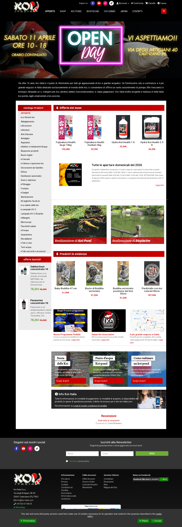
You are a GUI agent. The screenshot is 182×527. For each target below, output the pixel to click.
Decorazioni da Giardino (32, 167)
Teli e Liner (27, 243)
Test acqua (26, 247)
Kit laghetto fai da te (30, 201)
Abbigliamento (27, 121)
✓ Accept (156, 521)
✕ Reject (143, 521)
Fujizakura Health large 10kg (66, 143)
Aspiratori (25, 142)
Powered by (109, 423)
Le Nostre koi (28, 117)
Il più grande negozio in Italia (144, 334)
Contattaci (108, 479)
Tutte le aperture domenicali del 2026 (117, 165)
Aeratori (26, 130)
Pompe (25, 230)
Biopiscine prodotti (29, 151)
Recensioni (109, 482)
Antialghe (25, 138)
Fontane (25, 188)
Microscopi (26, 222)
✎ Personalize (28, 521)
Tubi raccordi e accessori (34, 251)
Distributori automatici (31, 176)
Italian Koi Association (103, 334)
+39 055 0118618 (24, 504)
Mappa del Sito (110, 487)
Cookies (64, 484)
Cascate (26, 159)
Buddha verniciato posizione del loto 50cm (123, 291)
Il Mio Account (88, 479)
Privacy (64, 482)
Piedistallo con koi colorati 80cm (152, 289)
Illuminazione (27, 197)
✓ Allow (164, 479)
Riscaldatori (26, 239)
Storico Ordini (88, 482)
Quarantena (26, 234)
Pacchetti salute (28, 226)
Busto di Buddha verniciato (94, 289)
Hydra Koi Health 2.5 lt (151, 143)
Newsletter (87, 487)
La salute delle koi (30, 205)
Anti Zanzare (27, 134)
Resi (106, 484)
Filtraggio (26, 184)
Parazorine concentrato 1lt (39, 301)
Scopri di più (62, 381)
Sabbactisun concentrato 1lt (39, 268)
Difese (24, 172)
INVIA (152, 453)
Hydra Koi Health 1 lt (123, 142)
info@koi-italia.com (24, 500)
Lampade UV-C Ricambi (32, 213)
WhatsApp (20, 507)
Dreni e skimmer (28, 180)
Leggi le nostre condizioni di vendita (90, 406)
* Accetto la (79, 461)
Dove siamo (66, 493)
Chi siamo (65, 479)
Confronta (137, 3)
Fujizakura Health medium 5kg (94, 143)
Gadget (25, 192)
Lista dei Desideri (90, 484)
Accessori (27, 125)
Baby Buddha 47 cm (66, 288)
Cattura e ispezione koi (33, 163)
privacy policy (83, 461)
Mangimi (26, 218)
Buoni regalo (27, 155)
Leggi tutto (159, 185)
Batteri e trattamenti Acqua (34, 146)
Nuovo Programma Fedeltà (66, 334)
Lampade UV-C (29, 209)
